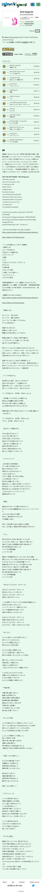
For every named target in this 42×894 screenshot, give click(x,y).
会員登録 (25, 42)
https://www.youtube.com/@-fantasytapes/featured (20, 232)
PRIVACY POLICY (34, 882)
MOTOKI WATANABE (26, 14)
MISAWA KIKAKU (29, 23)
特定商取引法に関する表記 (14, 885)
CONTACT (22, 882)
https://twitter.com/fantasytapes (13, 237)
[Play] (4, 66)
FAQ (13, 882)
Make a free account (11, 37)
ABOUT (5, 882)
